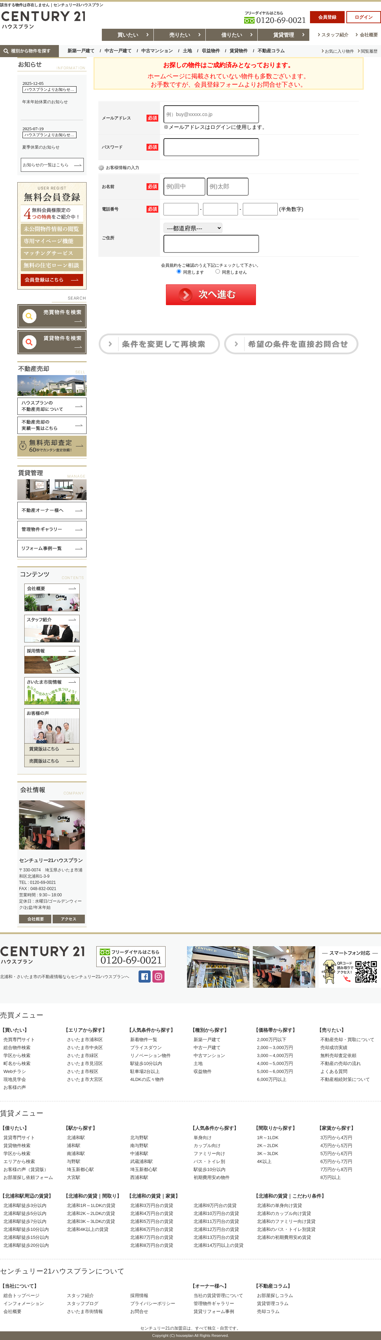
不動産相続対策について (345, 1079)
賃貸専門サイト (19, 1137)
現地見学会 (14, 1079)
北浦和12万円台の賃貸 (216, 1229)
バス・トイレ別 (209, 1161)
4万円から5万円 (336, 1145)
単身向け (203, 1137)
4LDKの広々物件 (147, 1079)
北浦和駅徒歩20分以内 (26, 1245)
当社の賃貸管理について (218, 1295)
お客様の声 (14, 1087)
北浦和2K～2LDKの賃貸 (91, 1213)
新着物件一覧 (143, 1039)
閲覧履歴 (369, 51)
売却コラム (268, 1311)
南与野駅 (139, 1145)
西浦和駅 (139, 1177)
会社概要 (369, 34)
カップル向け (207, 1145)
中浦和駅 (139, 1153)
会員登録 (327, 17)
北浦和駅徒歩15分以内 (26, 1237)
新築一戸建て (81, 50)
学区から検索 (16, 1055)
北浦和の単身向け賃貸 (279, 1205)
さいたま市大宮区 (85, 1079)
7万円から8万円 (336, 1169)
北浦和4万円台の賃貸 (151, 1213)
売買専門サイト (19, 1039)
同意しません (231, 272)
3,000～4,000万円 (275, 1055)
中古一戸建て (118, 50)
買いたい (127, 35)
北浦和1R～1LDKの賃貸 (91, 1205)
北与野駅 (139, 1137)
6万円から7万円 (336, 1161)
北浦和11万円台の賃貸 (216, 1221)
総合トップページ (21, 1295)
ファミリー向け (209, 1153)
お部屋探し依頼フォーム (28, 1177)
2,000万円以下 (271, 1039)
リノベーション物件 (150, 1055)
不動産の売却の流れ (340, 1063)
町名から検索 (16, 1063)
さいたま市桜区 (82, 1071)
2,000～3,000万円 (275, 1047)
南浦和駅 (76, 1153)
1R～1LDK (267, 1137)
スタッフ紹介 (334, 34)
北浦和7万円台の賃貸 (151, 1237)
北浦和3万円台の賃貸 (151, 1205)
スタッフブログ (82, 1303)
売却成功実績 (333, 1047)
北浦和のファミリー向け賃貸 (286, 1221)
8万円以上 (330, 1177)
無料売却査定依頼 (338, 1055)
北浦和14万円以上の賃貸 (218, 1245)
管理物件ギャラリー (214, 1303)
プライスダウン (146, 1047)
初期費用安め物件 (212, 1177)
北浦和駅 (76, 1137)
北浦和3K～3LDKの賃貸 (91, 1221)
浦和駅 (73, 1145)
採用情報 (139, 1295)
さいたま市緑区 (82, 1055)
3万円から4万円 (336, 1137)
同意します (190, 272)
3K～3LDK (267, 1153)
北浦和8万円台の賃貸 (151, 1245)
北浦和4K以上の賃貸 (87, 1229)
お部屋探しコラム (275, 1295)
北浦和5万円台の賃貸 (151, 1221)
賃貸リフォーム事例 (214, 1311)
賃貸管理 (283, 35)
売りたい (179, 35)
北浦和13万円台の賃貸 (216, 1237)
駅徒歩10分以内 (146, 1063)
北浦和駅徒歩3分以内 (24, 1205)
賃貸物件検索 (16, 1145)
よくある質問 (333, 1071)
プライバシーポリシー (152, 1303)
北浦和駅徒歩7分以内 (24, 1221)
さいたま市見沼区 (85, 1063)
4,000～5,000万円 (275, 1063)
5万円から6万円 (336, 1153)
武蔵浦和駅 (141, 1161)
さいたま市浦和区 (85, 1039)
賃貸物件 (239, 50)
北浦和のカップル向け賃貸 (284, 1213)
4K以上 (264, 1161)
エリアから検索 (19, 1161)
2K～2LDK (267, 1145)
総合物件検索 (16, 1047)
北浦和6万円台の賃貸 (151, 1229)
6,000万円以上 (271, 1079)
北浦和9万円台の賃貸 (215, 1205)
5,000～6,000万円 (275, 1071)
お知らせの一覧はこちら (46, 164)
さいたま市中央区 (85, 1047)
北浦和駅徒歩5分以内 (24, 1213)
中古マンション (157, 50)
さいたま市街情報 (85, 1311)
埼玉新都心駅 (80, 1169)
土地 (187, 50)
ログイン (364, 17)
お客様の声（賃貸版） (25, 1169)
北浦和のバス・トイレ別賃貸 (286, 1229)
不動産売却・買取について (347, 1039)
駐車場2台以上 (145, 1071)
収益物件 (211, 50)
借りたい (231, 35)
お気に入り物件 (339, 51)
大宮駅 (73, 1177)
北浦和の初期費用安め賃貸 (284, 1237)
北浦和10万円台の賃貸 (216, 1213)
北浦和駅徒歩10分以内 (26, 1229)
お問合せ (139, 1311)
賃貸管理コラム (273, 1303)
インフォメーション (23, 1303)
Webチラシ (14, 1071)
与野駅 (73, 1161)
